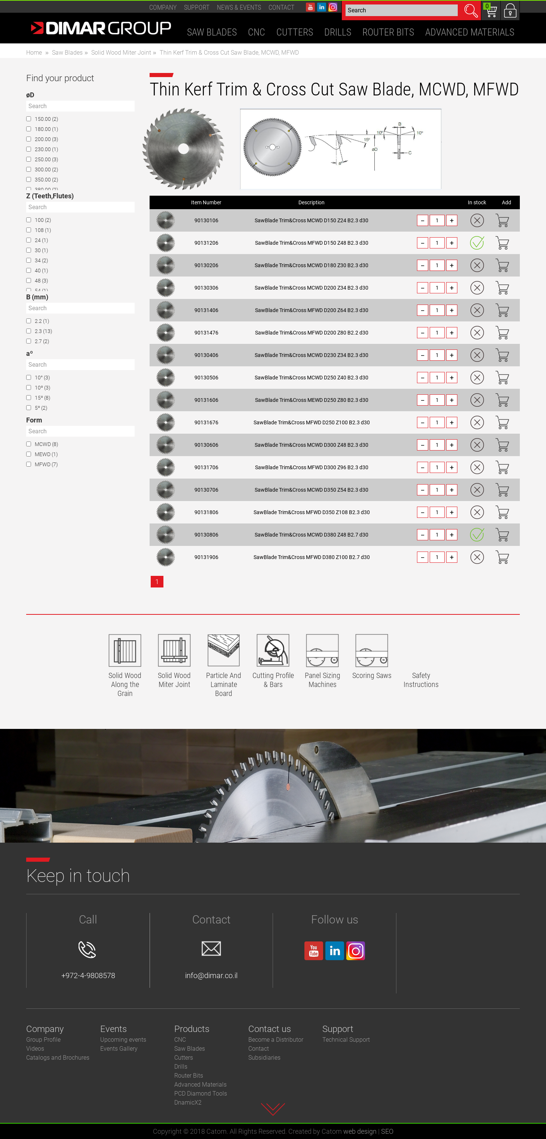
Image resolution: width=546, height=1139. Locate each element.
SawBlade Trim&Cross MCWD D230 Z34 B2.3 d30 (311, 355)
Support (196, 7)
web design (360, 1131)
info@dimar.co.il (211, 960)
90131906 (206, 557)
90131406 (206, 310)
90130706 (206, 490)
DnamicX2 (188, 1102)
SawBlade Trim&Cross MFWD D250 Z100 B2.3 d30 (312, 422)
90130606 (206, 445)
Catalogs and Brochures (57, 1057)
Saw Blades (67, 52)
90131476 (206, 333)
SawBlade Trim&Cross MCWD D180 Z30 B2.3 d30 (311, 265)
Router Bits (188, 1075)
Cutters (183, 1057)
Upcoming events (123, 1039)
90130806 (206, 535)
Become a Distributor (275, 1039)
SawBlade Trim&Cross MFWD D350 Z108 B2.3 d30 (312, 512)
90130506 (206, 378)
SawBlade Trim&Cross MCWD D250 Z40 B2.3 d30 (311, 378)
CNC (180, 1039)
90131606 (206, 400)
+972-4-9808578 (88, 960)
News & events (239, 7)
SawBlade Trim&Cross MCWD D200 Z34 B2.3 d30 (311, 288)
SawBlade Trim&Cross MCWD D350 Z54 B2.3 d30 (311, 490)
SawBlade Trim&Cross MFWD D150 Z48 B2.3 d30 (311, 243)
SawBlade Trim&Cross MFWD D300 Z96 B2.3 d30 (311, 467)
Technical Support (346, 1039)
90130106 (206, 220)
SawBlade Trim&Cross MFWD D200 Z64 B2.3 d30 (311, 310)
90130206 (206, 265)
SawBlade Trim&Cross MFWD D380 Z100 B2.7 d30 (312, 557)
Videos (35, 1048)
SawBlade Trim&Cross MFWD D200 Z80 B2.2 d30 (311, 333)
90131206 (206, 243)
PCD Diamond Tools (200, 1093)
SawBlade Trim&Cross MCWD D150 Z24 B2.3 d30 (311, 220)
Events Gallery (119, 1048)
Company (163, 7)
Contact (281, 7)
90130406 (206, 355)
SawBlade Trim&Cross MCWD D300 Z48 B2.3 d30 (311, 445)
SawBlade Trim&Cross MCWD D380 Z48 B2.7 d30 (311, 535)
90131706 (206, 467)
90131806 (206, 512)
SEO (387, 1131)
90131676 (206, 422)
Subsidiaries (264, 1057)
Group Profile (43, 1039)
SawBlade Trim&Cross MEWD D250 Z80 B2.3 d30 (311, 400)
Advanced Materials (200, 1084)
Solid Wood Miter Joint (121, 52)
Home (34, 52)
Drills (180, 1066)
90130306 (206, 288)
